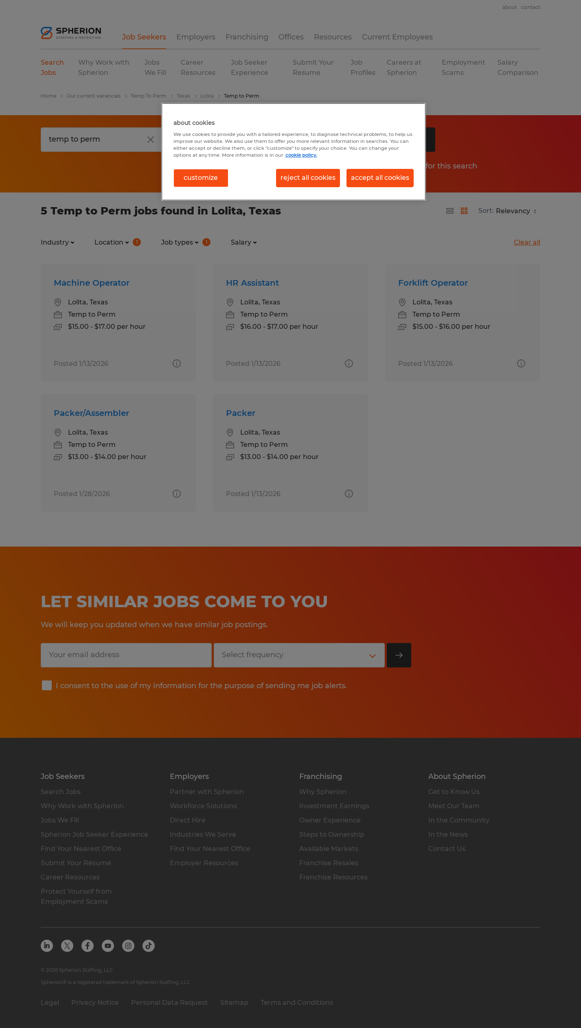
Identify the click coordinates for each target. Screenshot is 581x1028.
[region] (293, 152)
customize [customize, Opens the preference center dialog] (201, 178)
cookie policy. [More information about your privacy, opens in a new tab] (301, 155)
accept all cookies (380, 178)
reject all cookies (308, 178)
